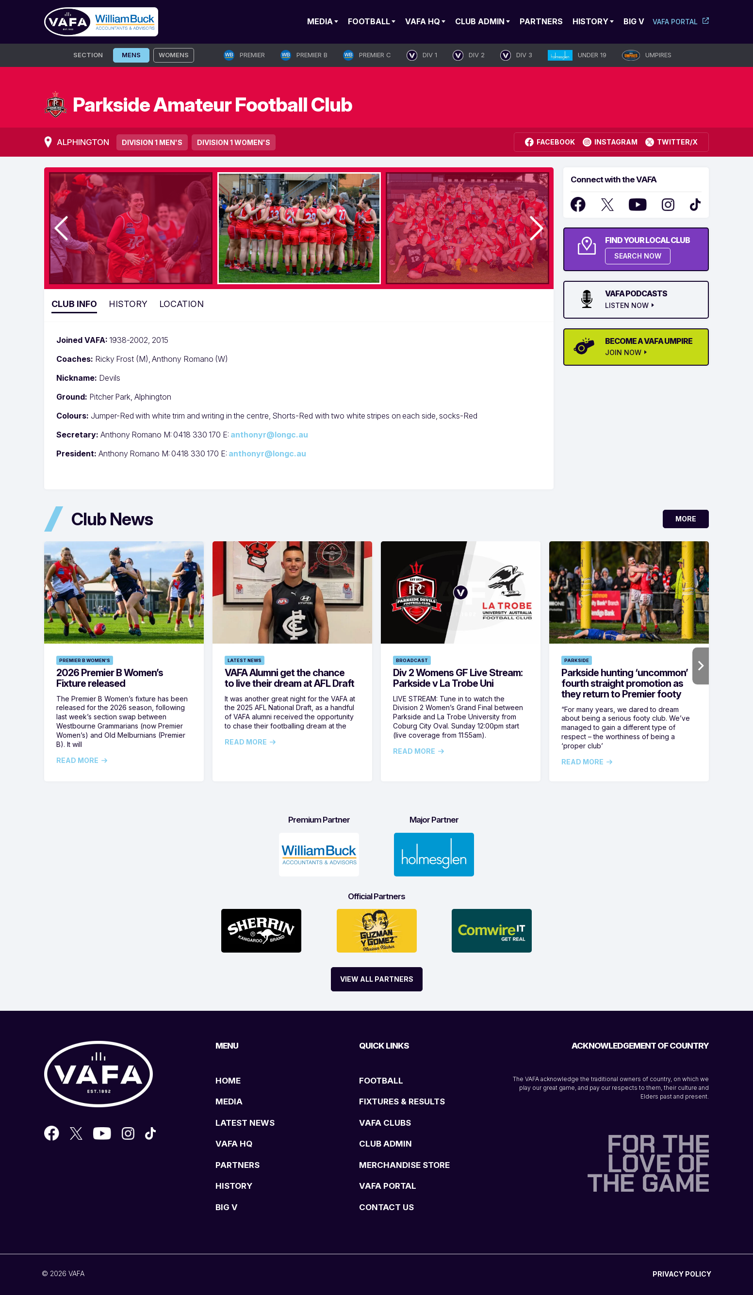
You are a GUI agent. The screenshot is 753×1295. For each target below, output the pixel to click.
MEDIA (229, 1101)
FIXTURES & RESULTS (402, 1101)
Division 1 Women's (233, 142)
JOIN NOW (623, 352)
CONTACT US (386, 1207)
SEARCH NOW (637, 256)
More (685, 519)
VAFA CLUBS (385, 1123)
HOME (228, 1080)
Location (181, 304)
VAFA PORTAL (387, 1186)
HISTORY (233, 1186)
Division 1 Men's (152, 142)
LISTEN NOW (627, 305)
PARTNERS (237, 1165)
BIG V (226, 1207)
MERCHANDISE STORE (404, 1165)
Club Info (74, 304)
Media (320, 21)
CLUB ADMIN (385, 1144)
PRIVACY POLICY (682, 1274)
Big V (633, 21)
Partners (541, 21)
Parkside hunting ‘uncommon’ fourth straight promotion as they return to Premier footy (624, 683)
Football (369, 21)
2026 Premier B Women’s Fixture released (109, 678)
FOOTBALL (381, 1080)
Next (700, 665)
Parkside (576, 660)
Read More (77, 760)
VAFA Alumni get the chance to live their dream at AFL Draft (289, 678)
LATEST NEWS (245, 1123)
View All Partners (376, 979)
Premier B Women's (84, 660)
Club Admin (480, 21)
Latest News (245, 660)
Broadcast (412, 660)
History (590, 21)
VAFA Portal (675, 21)
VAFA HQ (422, 21)
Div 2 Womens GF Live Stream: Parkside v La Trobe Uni (458, 678)
